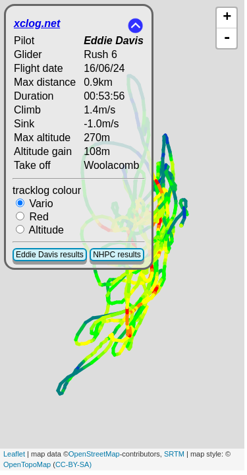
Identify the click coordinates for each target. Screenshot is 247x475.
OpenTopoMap (27, 464)
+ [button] (227, 18)
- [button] (227, 38)
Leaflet (14, 454)
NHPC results (117, 254)
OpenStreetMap (94, 454)
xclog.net (37, 23)
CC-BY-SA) (73, 464)
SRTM (174, 454)
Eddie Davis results (50, 254)
